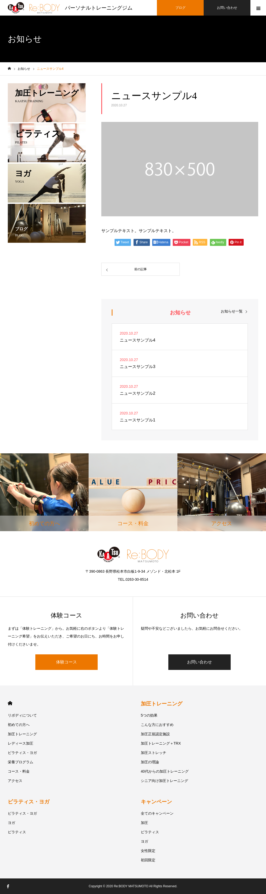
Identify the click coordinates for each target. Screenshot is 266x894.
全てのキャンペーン (157, 813)
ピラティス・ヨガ (22, 753)
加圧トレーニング (22, 734)
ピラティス (17, 832)
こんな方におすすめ (157, 725)
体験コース (66, 662)
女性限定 (148, 851)
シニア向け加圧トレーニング (164, 781)
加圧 (144, 823)
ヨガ (11, 823)
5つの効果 (149, 715)
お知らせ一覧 (232, 311)
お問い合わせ (199, 662)
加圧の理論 (150, 762)
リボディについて (22, 715)
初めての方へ (19, 725)
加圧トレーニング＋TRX (161, 743)
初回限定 (148, 860)
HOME (10, 703)
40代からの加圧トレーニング (165, 771)
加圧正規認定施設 (155, 734)
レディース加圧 (20, 743)
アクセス (15, 781)
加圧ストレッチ (153, 753)
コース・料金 (19, 771)
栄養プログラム (20, 762)
